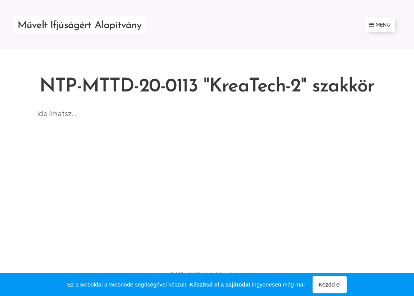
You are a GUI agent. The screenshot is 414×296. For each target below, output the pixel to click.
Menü (379, 24)
